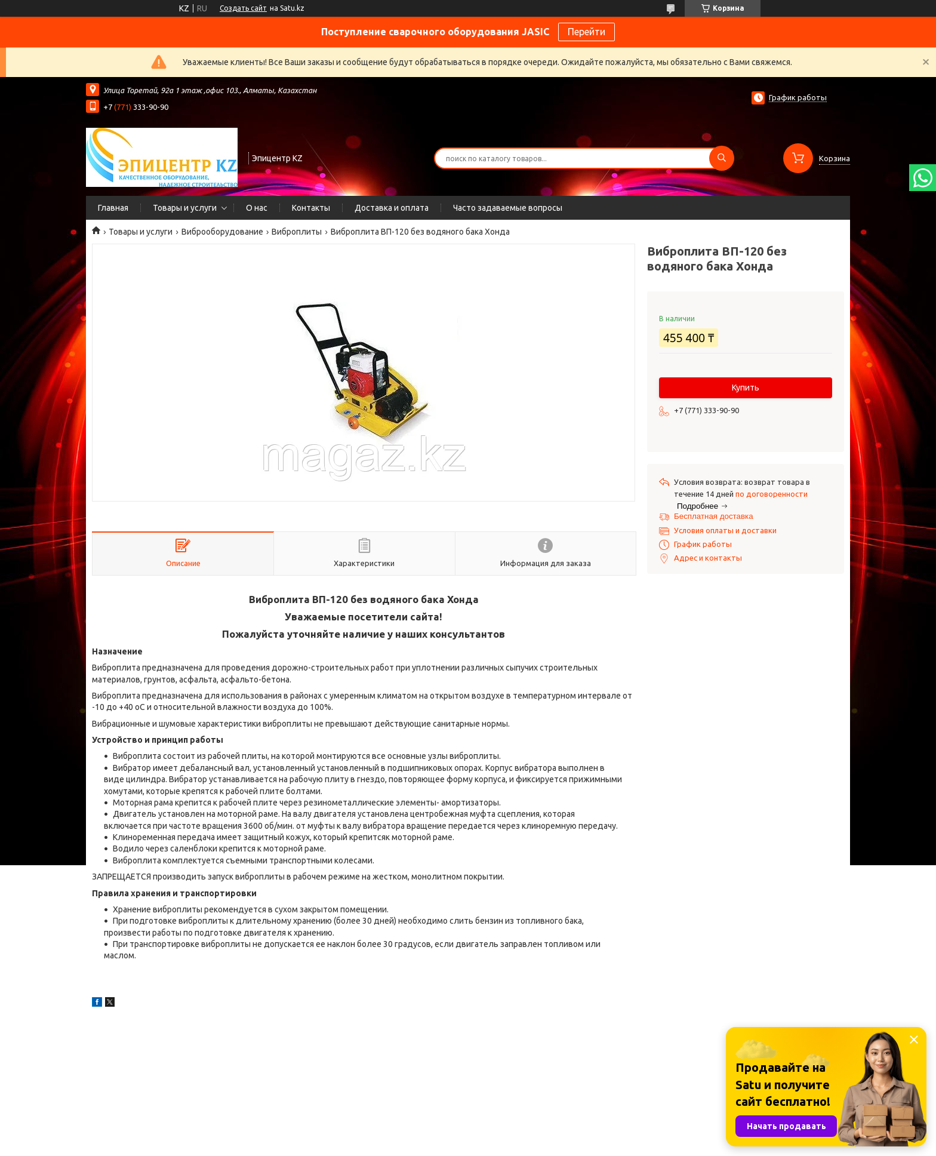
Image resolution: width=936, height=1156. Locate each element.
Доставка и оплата (392, 208)
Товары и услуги (185, 208)
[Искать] (721, 158)
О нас (256, 208)
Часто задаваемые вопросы (507, 208)
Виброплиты (297, 231)
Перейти (586, 31)
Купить (745, 387)
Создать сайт (243, 8)
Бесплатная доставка (713, 516)
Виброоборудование (222, 231)
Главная (113, 208)
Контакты (311, 208)
